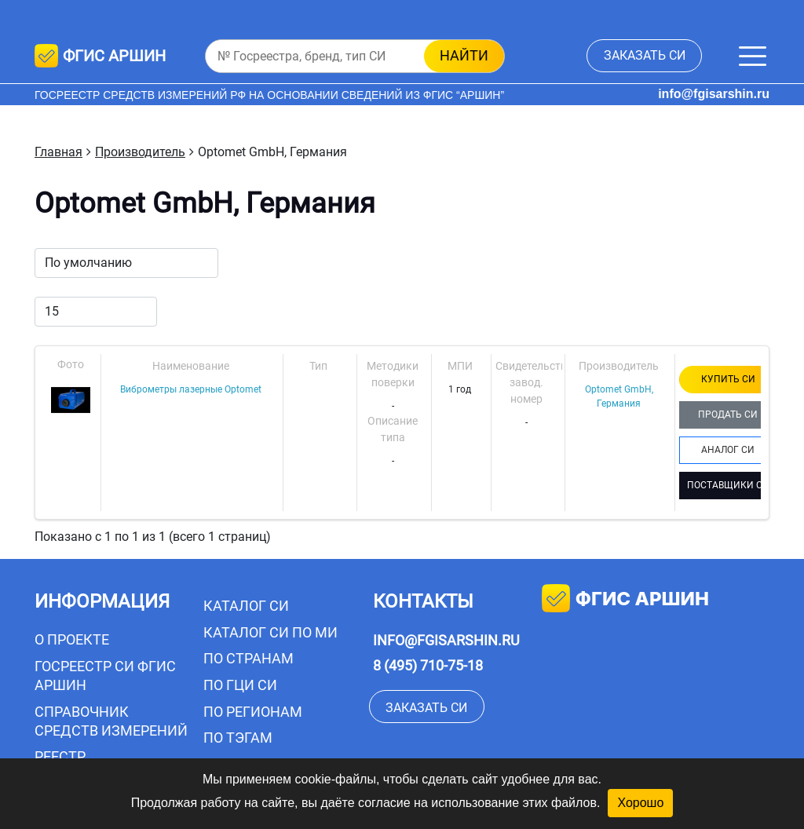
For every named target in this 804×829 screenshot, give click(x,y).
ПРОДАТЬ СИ (728, 414)
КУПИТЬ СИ (728, 379)
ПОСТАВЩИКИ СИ (728, 485)
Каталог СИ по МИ (270, 632)
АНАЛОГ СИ (728, 449)
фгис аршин (625, 600)
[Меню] (752, 56)
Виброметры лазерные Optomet (190, 389)
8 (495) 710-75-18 (428, 665)
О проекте (72, 639)
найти (464, 55)
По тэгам (237, 737)
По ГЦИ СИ (240, 685)
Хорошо (640, 802)
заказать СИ (644, 55)
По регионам (252, 711)
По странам (248, 658)
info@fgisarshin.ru (713, 93)
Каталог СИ (246, 605)
